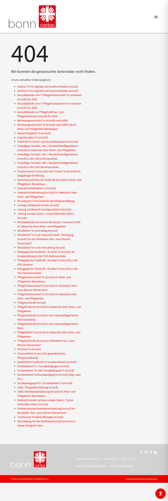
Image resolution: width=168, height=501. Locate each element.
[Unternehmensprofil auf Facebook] (141, 452)
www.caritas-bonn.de (87, 458)
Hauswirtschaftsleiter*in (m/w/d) (36, 188)
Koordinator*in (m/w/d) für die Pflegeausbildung (46, 201)
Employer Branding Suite (146, 479)
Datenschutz (111, 458)
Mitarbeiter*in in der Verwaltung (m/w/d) (41, 247)
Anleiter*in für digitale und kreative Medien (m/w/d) (47, 86)
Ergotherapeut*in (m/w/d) (32, 137)
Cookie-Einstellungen (121, 466)
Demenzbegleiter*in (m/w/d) (34, 133)
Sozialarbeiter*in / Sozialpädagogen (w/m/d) (43, 366)
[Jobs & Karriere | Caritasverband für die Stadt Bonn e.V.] (32, 16)
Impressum (128, 458)
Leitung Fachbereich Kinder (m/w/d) (38, 205)
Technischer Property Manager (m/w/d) (40, 417)
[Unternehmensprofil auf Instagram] (146, 452)
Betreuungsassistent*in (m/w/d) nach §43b (42, 120)
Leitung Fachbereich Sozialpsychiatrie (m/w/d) (44, 209)
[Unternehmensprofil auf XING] (150, 452)
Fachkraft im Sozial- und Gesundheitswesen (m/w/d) (47, 141)
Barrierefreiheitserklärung (90, 466)
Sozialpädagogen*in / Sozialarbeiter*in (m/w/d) (44, 383)
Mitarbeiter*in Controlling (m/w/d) (37, 230)
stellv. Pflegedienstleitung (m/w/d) (37, 387)
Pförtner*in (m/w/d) (29, 349)
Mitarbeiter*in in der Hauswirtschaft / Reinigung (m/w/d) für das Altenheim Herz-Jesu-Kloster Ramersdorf (45, 239)
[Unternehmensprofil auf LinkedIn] (155, 452)
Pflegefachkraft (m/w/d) (31, 302)
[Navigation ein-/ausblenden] (156, 17)
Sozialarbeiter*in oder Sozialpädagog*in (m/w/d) (45, 370)
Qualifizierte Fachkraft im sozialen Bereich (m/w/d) (47, 362)
